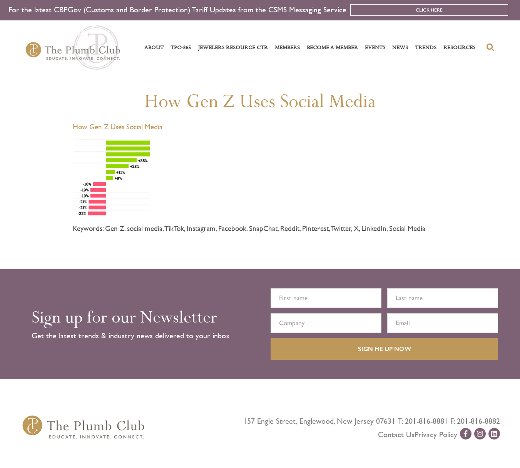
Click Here (429, 10)
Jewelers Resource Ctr (233, 47)
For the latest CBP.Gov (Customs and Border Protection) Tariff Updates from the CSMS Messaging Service (177, 9)
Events (375, 47)
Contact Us (396, 434)
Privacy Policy (436, 434)
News (400, 47)
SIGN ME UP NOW (384, 349)
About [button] (154, 47)
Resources (459, 47)
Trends (425, 47)
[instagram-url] (480, 434)
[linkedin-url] (494, 434)
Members (287, 47)
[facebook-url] (466, 434)
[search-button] (490, 47)
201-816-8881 (426, 421)
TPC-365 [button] (181, 47)
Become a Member (332, 47)
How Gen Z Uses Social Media (260, 102)
